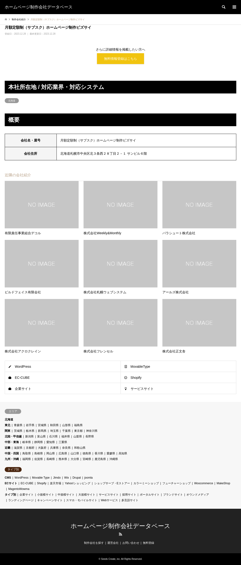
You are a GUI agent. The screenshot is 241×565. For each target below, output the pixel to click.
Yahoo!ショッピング (77, 483)
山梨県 (77, 436)
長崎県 (50, 459)
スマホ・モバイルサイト (81, 500)
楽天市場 (55, 483)
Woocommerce (203, 483)
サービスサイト (142, 389)
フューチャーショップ (176, 483)
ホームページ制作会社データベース (120, 525)
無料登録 (148, 543)
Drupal (76, 477)
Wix (66, 477)
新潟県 (29, 436)
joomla (88, 477)
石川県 (53, 436)
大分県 (75, 459)
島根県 (38, 453)
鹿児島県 (100, 459)
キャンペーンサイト (50, 500)
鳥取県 (26, 453)
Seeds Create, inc (110, 559)
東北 (7, 425)
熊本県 (63, 459)
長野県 (89, 436)
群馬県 (42, 430)
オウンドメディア (197, 494)
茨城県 (18, 430)
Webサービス (109, 500)
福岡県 (26, 459)
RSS (120, 534)
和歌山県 (79, 447)
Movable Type (41, 477)
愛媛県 (111, 453)
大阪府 (42, 447)
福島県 (78, 425)
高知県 (123, 453)
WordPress (23, 366)
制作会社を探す (94, 543)
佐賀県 (38, 459)
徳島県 (87, 453)
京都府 (30, 447)
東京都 (78, 430)
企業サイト (23, 389)
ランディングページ (21, 500)
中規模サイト (66, 494)
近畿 (7, 447)
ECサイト (11, 483)
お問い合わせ (130, 543)
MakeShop (223, 483)
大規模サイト (86, 494)
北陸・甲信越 (13, 436)
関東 (7, 430)
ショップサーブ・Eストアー (112, 483)
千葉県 (66, 430)
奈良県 (66, 447)
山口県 (75, 453)
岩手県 (30, 425)
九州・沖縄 (12, 459)
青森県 (18, 425)
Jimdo (57, 477)
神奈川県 (91, 430)
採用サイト (129, 494)
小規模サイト (45, 494)
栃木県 (30, 430)
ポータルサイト (150, 494)
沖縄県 (113, 459)
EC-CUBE (22, 377)
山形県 (66, 425)
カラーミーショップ (146, 483)
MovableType (140, 366)
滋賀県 (18, 447)
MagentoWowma (18, 489)
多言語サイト (129, 500)
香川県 (99, 453)
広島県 (63, 453)
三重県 (63, 442)
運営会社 (113, 543)
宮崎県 (87, 459)
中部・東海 (12, 442)
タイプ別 (10, 494)
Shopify (136, 377)
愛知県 (50, 442)
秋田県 (54, 425)
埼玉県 (54, 430)
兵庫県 (54, 447)
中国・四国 (12, 453)
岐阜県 (26, 442)
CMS (8, 477)
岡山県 (50, 453)
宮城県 (42, 425)
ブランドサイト (173, 494)
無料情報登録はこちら (120, 59)
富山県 (41, 436)
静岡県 (38, 442)
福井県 (65, 436)
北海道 (11, 100)
